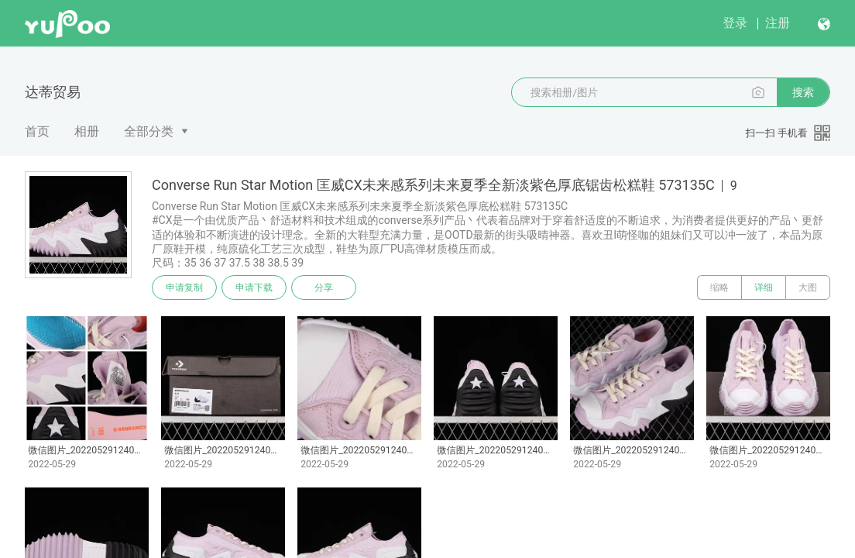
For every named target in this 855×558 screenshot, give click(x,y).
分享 (323, 287)
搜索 (803, 92)
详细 (763, 287)
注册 (777, 23)
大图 (807, 287)
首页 (37, 131)
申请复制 (184, 287)
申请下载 (254, 287)
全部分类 (148, 131)
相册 (86, 131)
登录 (735, 23)
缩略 (719, 287)
